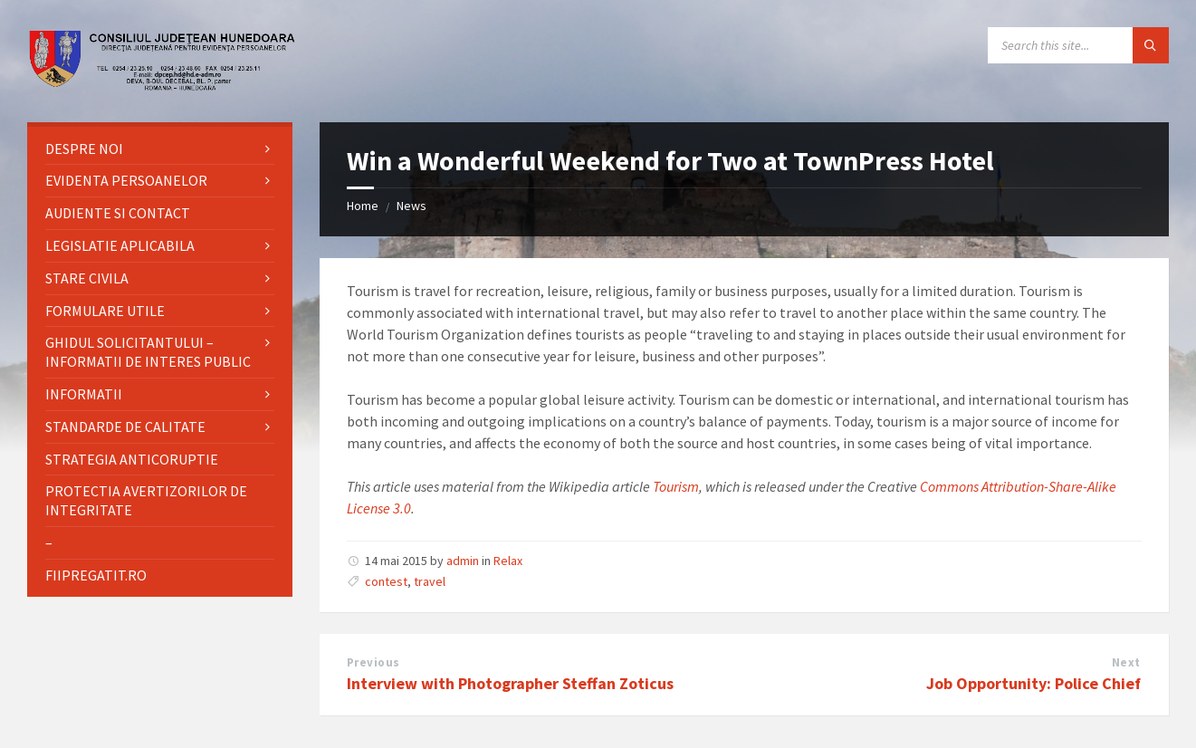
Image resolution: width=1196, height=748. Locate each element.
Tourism (676, 486)
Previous (373, 662)
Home (362, 205)
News (411, 205)
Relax (507, 560)
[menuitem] (159, 149)
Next (1126, 662)
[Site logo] (163, 86)
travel (429, 581)
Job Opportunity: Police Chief (1033, 683)
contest (386, 581)
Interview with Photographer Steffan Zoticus (510, 683)
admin (462, 560)
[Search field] (1078, 45)
